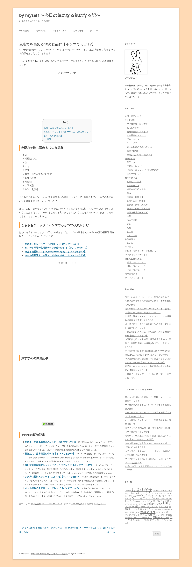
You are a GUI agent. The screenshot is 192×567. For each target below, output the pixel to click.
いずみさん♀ (100, 503)
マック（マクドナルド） (136, 254)
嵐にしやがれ (133, 127)
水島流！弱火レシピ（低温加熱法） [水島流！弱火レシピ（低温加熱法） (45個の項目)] (139, 518)
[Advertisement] (67, 94)
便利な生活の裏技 (133, 258)
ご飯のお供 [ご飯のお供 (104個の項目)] (134, 493)
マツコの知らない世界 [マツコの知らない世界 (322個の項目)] (153, 503)
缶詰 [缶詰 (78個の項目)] (147, 520)
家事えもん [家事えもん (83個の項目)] (135, 512)
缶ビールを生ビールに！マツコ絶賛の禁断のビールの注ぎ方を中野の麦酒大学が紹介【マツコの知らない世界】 (148, 301)
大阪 (129, 224)
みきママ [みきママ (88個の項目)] (137, 495)
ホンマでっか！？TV (52, 503)
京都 (129, 227)
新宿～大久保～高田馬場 (138, 208)
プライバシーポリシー (135, 277)
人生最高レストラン (136, 135)
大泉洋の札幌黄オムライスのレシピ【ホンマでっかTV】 (53, 476)
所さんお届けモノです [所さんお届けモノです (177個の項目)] (152, 514)
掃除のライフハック (136, 266)
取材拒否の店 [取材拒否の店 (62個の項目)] (159, 509)
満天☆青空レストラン (137, 131)
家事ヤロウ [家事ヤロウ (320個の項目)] (147, 512)
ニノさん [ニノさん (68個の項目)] (131, 501)
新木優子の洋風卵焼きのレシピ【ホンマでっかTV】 (51, 441)
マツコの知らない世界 (137, 123)
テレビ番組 (24, 30)
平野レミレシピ (134, 166)
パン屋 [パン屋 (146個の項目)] (151, 500)
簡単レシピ (41, 30)
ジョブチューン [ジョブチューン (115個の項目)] (154, 498)
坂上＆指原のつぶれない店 (139, 146)
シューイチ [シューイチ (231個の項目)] (139, 498)
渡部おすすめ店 (134, 181)
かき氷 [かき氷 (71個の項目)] (165, 490)
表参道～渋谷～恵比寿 (137, 204)
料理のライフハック (136, 262)
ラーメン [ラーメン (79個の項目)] (145, 506)
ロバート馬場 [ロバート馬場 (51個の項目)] (163, 507)
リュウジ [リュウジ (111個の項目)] (153, 506)
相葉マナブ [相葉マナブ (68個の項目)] (140, 520)
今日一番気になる (133, 116)
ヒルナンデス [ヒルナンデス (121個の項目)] (162, 500)
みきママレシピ (134, 173)
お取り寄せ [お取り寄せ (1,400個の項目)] (141, 489)
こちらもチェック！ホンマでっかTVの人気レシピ (67, 131)
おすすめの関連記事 (53, 135)
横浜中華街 (132, 220)
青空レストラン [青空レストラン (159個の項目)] (158, 520)
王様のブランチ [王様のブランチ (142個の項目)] (161, 517)
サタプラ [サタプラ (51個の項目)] (128, 499)
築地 (129, 193)
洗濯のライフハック (136, 270)
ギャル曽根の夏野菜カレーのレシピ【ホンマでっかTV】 (53, 488)
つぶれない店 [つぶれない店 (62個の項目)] (164, 493)
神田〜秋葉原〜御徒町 (137, 212)
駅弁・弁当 (132, 235)
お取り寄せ (78, 30)
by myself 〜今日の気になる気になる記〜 (59, 15)
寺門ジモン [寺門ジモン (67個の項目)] (160, 512)
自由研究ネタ (131, 273)
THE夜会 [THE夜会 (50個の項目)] (128, 491)
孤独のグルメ (133, 139)
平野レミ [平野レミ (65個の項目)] (135, 515)
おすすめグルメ (59, 30)
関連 (49, 139)
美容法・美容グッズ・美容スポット (141, 250)
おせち (130, 243)
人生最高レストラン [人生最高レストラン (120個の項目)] (143, 509)
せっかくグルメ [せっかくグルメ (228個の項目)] (149, 493)
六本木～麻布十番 (135, 197)
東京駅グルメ (133, 185)
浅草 (129, 216)
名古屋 (130, 231)
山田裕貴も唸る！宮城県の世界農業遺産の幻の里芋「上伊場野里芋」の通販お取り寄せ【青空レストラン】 (148, 343)
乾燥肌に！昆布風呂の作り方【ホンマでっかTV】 (50, 453)
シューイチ (132, 143)
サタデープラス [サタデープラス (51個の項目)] (166, 496)
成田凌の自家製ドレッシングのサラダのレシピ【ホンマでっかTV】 (59, 465)
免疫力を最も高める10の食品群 (59, 128)
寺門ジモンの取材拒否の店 (139, 154)
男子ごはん (132, 162)
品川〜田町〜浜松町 (136, 200)
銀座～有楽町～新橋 (136, 189)
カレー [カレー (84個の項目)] (144, 495)
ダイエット (95, 30)
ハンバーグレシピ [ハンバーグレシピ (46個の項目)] (141, 501)
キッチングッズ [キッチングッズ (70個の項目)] (154, 496)
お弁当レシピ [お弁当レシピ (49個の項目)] (157, 491)
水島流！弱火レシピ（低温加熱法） (143, 170)
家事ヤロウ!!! (133, 150)
